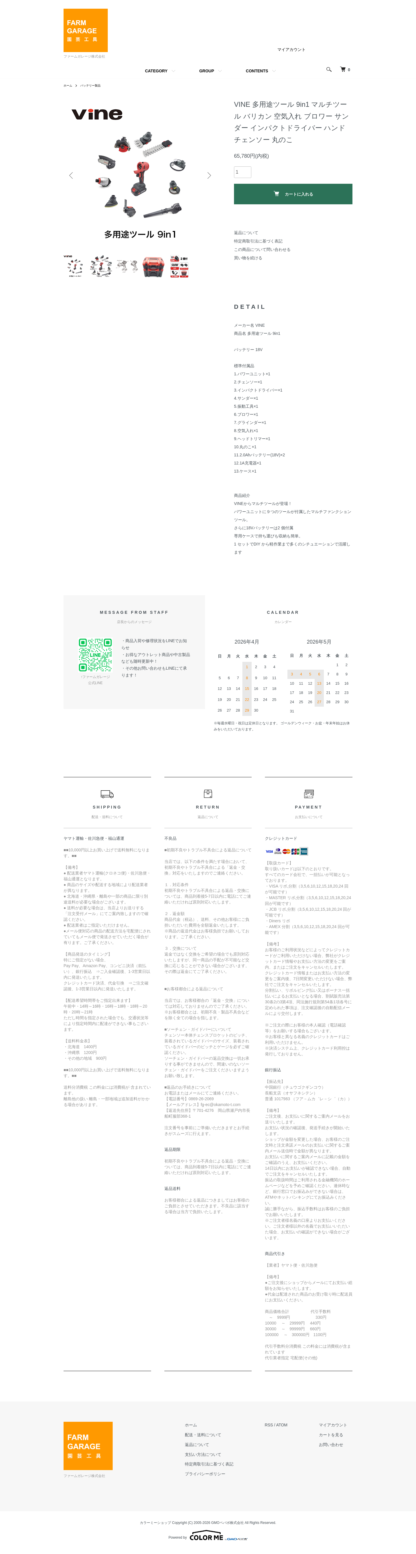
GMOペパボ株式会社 (227, 1527)
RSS (279, 1429)
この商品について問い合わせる (262, 249)
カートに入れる (293, 193)
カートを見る (336, 1439)
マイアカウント (291, 49)
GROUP (206, 71)
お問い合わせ (336, 1449)
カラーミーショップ (155, 1527)
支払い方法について (219, 1459)
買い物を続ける (248, 258)
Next (208, 175)
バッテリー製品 (94, 85)
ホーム (69, 85)
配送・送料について (219, 1439)
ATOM (292, 1429)
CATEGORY (156, 71)
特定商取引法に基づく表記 (258, 241)
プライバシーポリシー (221, 1478)
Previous (72, 175)
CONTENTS (257, 71)
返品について (246, 232)
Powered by (207, 1540)
